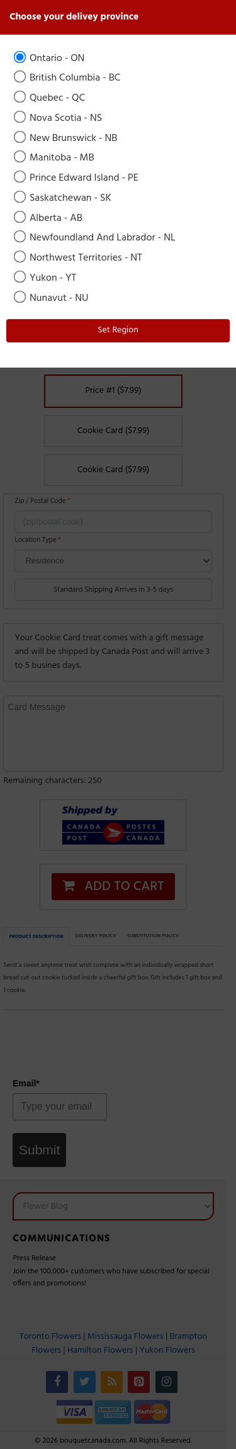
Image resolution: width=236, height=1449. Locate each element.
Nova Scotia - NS (59, 118)
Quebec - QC (50, 98)
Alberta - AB (49, 218)
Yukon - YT (46, 278)
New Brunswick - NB (67, 138)
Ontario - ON (50, 58)
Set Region (118, 330)
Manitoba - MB (55, 158)
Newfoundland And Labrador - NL (96, 238)
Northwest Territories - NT (79, 258)
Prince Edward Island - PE (77, 178)
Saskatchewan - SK (63, 198)
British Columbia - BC (68, 78)
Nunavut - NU (52, 298)
